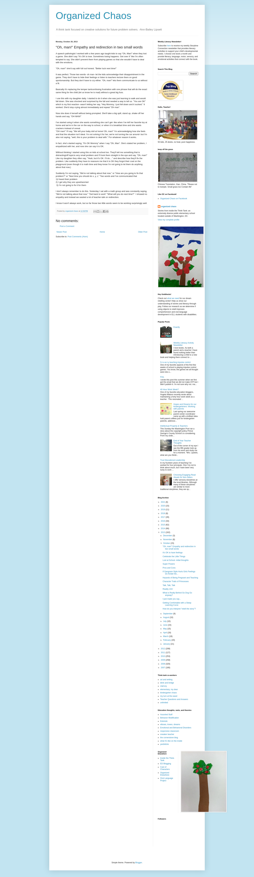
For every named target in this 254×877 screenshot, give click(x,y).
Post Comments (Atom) (78, 236)
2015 (163, 525)
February (167, 640)
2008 (163, 664)
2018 (163, 513)
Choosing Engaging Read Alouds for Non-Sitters (184, 476)
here (169, 46)
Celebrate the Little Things (174, 556)
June (165, 625)
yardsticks (164, 744)
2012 (163, 649)
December (168, 535)
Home (102, 232)
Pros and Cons (169, 568)
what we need (173, 298)
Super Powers (169, 564)
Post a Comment (67, 226)
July (165, 621)
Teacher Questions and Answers (174, 699)
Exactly (176, 327)
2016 (163, 521)
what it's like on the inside (171, 741)
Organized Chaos (93, 15)
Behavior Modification (169, 718)
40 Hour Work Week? (169, 389)
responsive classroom (169, 731)
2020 (163, 506)
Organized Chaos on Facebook (173, 198)
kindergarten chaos (168, 693)
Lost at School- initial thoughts (176, 560)
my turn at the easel (168, 696)
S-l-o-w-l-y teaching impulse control (175, 362)
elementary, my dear (169, 689)
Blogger (138, 862)
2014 (163, 528)
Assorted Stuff (166, 714)
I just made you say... (172, 599)
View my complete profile (168, 220)
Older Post (142, 232)
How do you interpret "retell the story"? (179, 609)
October (167, 543)
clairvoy (163, 686)
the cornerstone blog (169, 737)
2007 (163, 667)
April (165, 632)
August (166, 617)
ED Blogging (165, 763)
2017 (163, 517)
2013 (163, 532)
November (168, 539)
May (165, 629)
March (166, 636)
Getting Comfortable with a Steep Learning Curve (177, 604)
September (168, 614)
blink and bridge (167, 683)
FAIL (162, 377)
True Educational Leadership (172, 460)
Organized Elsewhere (164, 774)
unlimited (164, 702)
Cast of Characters (165, 768)
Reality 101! (168, 589)
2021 (163, 502)
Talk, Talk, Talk (169, 585)
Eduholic (164, 721)
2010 (163, 656)
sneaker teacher (167, 734)
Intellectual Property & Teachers (174, 426)
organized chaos (168, 206)
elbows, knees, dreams (170, 724)
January (167, 644)
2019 (163, 509)
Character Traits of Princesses (176, 581)
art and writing (166, 679)
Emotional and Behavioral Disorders (175, 728)
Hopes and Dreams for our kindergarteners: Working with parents (184, 406)
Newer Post (62, 232)
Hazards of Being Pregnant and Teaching (180, 578)
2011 (163, 652)
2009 (163, 660)
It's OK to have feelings (173, 552)
